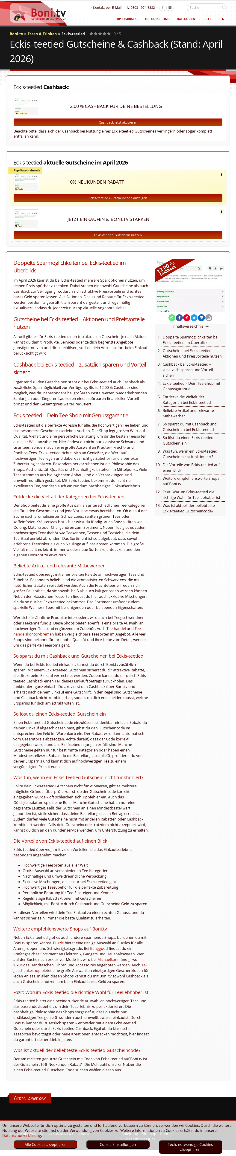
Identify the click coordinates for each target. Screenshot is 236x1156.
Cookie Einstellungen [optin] (118, 1144)
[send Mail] (208, 317)
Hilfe (208, 19)
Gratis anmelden (30, 1098)
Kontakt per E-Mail (116, 7)
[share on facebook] (179, 317)
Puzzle (58, 942)
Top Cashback (126, 19)
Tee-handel (116, 628)
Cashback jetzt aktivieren (118, 122)
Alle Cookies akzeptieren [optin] (46, 1144)
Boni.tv (16, 33)
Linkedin (180, 7)
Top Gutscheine (158, 19)
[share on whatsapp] (172, 317)
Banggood (99, 948)
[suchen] (222, 7)
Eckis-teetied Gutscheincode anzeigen (118, 198)
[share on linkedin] (201, 317)
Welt (33, 441)
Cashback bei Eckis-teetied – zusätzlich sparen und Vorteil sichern (188, 370)
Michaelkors (107, 959)
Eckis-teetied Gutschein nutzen (118, 235)
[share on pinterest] (186, 317)
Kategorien (187, 19)
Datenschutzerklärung (21, 1135)
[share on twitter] (194, 317)
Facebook (172, 7)
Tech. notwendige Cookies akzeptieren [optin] (190, 1147)
